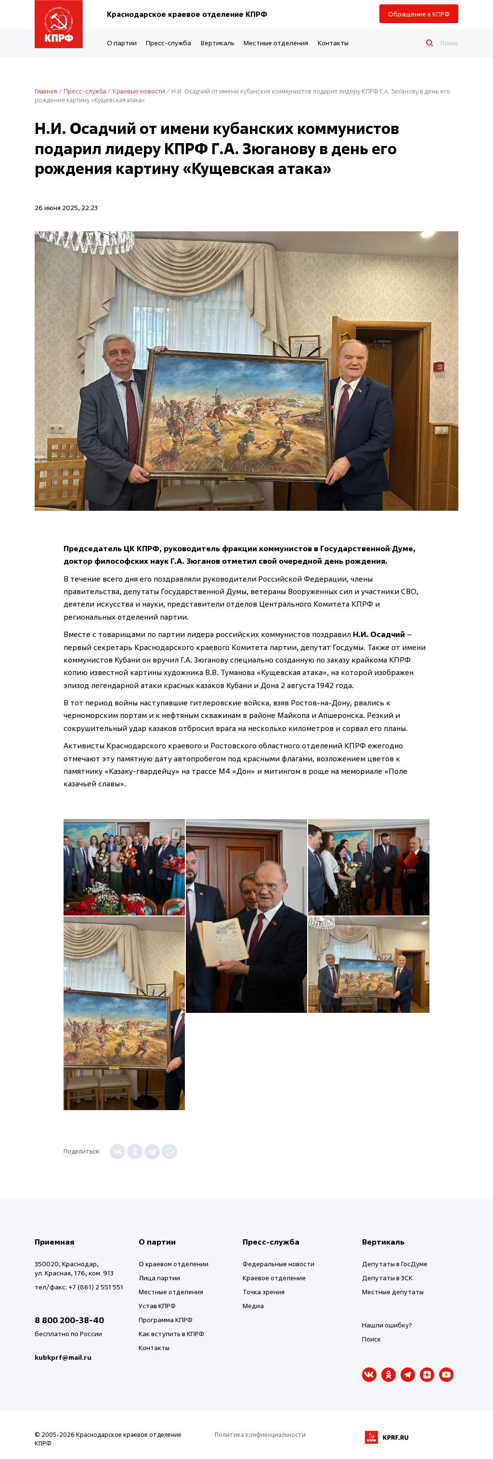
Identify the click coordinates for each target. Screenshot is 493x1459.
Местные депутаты (393, 1291)
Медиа (253, 1305)
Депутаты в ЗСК (387, 1277)
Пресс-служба (168, 42)
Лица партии (159, 1277)
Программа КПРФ (166, 1319)
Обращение (419, 13)
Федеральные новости (278, 1263)
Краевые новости (139, 91)
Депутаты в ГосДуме (395, 1263)
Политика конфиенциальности (260, 1434)
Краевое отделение (274, 1277)
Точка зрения (264, 1291)
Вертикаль (217, 42)
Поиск (371, 1338)
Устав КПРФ (157, 1305)
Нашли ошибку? (387, 1324)
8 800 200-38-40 (69, 1320)
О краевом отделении (173, 1263)
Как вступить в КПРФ (171, 1333)
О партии (122, 42)
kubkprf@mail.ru (63, 1357)
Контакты (333, 42)
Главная (46, 91)
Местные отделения (276, 42)
